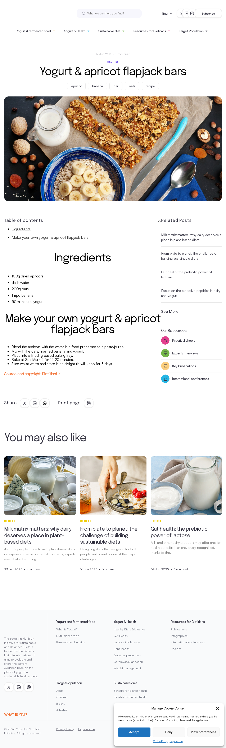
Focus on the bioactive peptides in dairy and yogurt (191, 293)
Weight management (127, 668)
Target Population (191, 31)
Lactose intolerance (127, 642)
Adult (59, 690)
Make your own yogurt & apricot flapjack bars (50, 237)
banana (97, 86)
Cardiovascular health (128, 661)
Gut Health (121, 636)
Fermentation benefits (70, 642)
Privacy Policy (65, 729)
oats (132, 86)
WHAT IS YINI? (15, 714)
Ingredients (21, 229)
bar (115, 86)
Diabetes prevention (127, 655)
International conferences (188, 642)
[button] (218, 708)
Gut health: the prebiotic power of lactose (186, 274)
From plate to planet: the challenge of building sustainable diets (189, 255)
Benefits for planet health (130, 690)
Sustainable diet (109, 31)
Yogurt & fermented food (33, 31)
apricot (76, 86)
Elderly (60, 703)
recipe (150, 86)
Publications (179, 629)
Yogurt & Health (74, 31)
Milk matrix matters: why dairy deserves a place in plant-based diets (191, 237)
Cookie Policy (160, 741)
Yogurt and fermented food (75, 622)
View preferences (203, 732)
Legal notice (176, 741)
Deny (168, 732)
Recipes (113, 61)
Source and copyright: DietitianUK (32, 374)
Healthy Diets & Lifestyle (129, 629)
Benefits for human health (131, 697)
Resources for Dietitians (149, 31)
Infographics (179, 636)
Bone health (122, 648)
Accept (134, 732)
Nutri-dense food (67, 636)
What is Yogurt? (66, 629)
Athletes (61, 710)
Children (62, 697)
